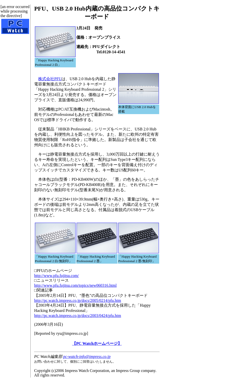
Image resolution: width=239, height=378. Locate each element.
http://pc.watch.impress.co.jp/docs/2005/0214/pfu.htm (77, 300)
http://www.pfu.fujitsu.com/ (56, 275)
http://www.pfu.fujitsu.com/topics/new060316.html (75, 285)
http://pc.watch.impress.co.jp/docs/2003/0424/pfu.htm (77, 315)
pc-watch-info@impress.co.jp (86, 356)
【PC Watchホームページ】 (97, 343)
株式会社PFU (50, 79)
